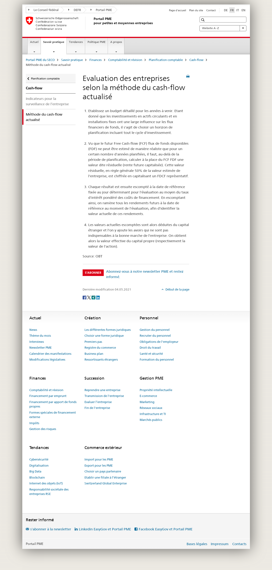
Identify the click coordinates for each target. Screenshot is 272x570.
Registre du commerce (100, 347)
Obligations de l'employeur (159, 342)
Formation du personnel (157, 359)
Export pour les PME (98, 465)
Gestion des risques (42, 429)
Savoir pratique (54, 43)
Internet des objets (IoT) (46, 483)
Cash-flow (196, 60)
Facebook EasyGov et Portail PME (165, 529)
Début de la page (177, 289)
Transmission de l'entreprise (104, 396)
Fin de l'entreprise (97, 408)
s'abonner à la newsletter (50, 529)
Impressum (220, 544)
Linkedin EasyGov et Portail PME (105, 529)
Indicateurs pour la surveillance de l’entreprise (47, 101)
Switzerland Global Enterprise (105, 483)
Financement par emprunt (47, 396)
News (33, 330)
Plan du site (196, 10)
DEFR (74, 10)
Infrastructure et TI (153, 414)
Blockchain (37, 477)
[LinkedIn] (98, 297)
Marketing (147, 402)
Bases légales (197, 544)
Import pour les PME (98, 459)
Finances (95, 60)
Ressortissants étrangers (101, 359)
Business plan (93, 353)
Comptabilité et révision (125, 60)
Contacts (239, 544)
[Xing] (94, 297)
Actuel (34, 42)
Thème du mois (40, 335)
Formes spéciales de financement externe (52, 415)
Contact (211, 10)
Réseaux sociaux (151, 408)
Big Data (35, 471)
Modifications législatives (47, 359)
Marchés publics (151, 420)
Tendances (76, 42)
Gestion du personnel (155, 330)
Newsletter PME (40, 347)
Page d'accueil (177, 10)
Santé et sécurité (151, 353)
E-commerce (148, 396)
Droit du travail (150, 347)
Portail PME (101, 10)
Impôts (34, 423)
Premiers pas (93, 342)
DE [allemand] (226, 10)
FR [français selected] (232, 10)
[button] (203, 20)
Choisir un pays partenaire (102, 471)
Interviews (36, 342)
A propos (116, 42)
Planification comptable (166, 60)
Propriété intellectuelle (156, 390)
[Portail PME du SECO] (93, 23)
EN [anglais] (243, 10)
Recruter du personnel (155, 335)
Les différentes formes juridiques (107, 330)
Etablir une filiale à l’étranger (105, 477)
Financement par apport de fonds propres (53, 404)
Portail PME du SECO (40, 60)
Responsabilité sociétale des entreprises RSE (49, 491)
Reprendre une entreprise (102, 390)
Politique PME (97, 42)
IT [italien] (237, 10)
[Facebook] (85, 297)
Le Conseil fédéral (43, 10)
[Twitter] (89, 297)
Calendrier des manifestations (50, 353)
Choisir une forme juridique (104, 335)
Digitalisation (39, 465)
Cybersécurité (38, 459)
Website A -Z (223, 28)
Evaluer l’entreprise (98, 402)
